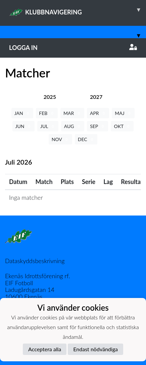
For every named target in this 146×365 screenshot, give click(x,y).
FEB (47, 113)
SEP (97, 126)
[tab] (49, 97)
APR (98, 113)
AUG (72, 126)
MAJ (123, 113)
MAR (72, 113)
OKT (122, 126)
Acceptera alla (44, 349)
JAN (22, 113)
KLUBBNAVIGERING (77, 9)
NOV (60, 139)
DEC (86, 139)
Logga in (73, 47)
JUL (47, 126)
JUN (23, 126)
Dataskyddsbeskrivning (34, 260)
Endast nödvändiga (95, 349)
